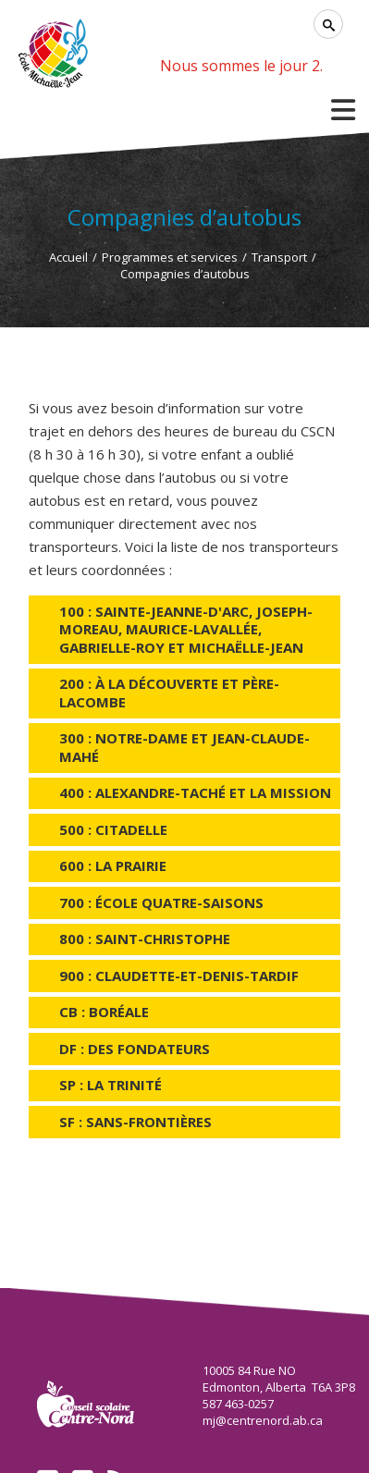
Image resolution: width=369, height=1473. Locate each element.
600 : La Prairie (112, 865)
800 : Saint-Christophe (144, 938)
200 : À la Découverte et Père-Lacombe (169, 692)
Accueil (68, 257)
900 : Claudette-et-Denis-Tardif (179, 975)
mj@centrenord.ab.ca (263, 1420)
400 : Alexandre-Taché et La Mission (195, 792)
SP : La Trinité (110, 1084)
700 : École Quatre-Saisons (161, 902)
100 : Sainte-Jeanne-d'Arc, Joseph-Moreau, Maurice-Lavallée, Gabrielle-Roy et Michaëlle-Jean (186, 629)
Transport (279, 257)
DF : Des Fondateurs (134, 1048)
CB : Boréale (104, 1011)
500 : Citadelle (113, 829)
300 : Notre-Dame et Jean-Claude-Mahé (184, 747)
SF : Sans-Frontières (135, 1121)
